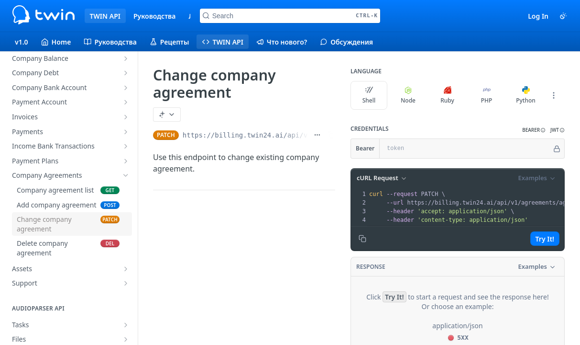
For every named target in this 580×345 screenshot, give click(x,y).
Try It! (545, 238)
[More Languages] (554, 95)
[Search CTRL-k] (290, 16)
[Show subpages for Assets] (126, 269)
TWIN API (105, 16)
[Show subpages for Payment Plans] (126, 161)
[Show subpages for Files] (126, 339)
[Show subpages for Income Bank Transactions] (126, 146)
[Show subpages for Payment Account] (126, 102)
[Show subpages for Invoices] (126, 117)
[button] (534, 130)
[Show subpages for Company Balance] (126, 58)
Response (370, 267)
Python (526, 95)
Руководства (154, 16)
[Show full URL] (317, 135)
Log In (538, 16)
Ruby (447, 95)
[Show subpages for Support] (126, 283)
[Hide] (557, 148)
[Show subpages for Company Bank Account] (126, 88)
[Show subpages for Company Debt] (126, 73)
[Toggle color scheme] (563, 16)
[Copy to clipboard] (362, 238)
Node (408, 95)
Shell (369, 95)
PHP (486, 95)
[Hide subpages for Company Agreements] (126, 175)
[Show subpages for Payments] (126, 132)
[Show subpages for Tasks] (126, 325)
